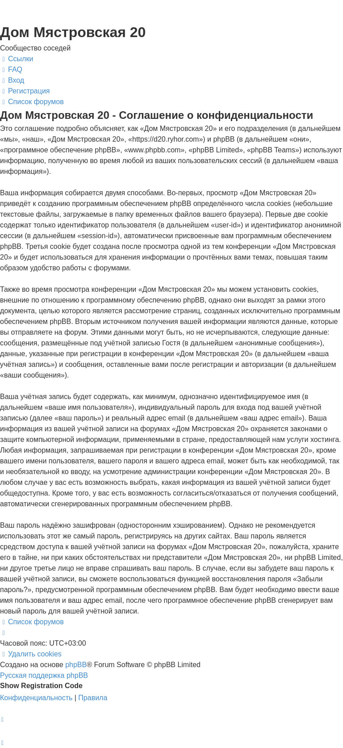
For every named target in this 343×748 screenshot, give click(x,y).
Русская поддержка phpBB (44, 675)
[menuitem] (11, 69)
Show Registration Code (41, 685)
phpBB (76, 664)
